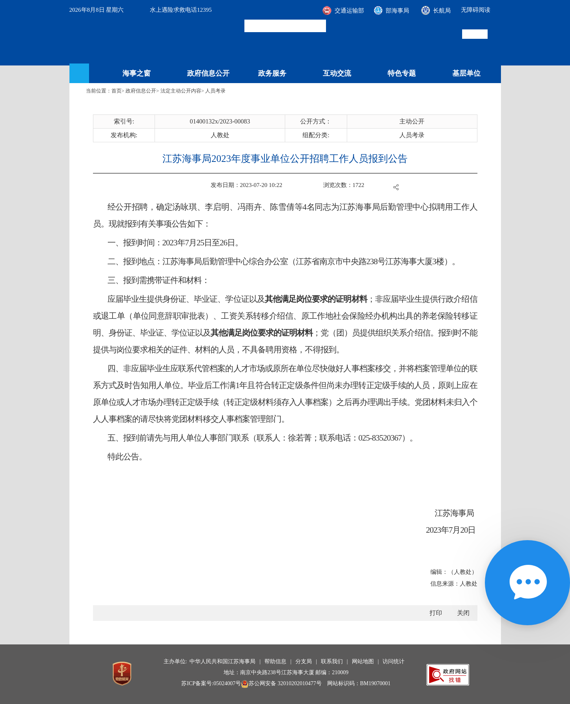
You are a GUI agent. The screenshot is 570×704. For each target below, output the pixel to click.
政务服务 (272, 73)
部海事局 (397, 10)
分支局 (303, 661)
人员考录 (215, 91)
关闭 (463, 613)
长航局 (442, 10)
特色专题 (402, 73)
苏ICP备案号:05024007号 (211, 683)
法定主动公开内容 (180, 91)
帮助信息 (275, 661)
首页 (116, 91)
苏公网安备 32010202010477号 (281, 683)
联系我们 (332, 661)
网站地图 (363, 661)
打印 (436, 613)
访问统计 (393, 661)
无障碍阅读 (475, 10)
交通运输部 (349, 10)
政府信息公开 (208, 73)
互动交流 (337, 73)
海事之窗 (136, 73)
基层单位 (466, 73)
